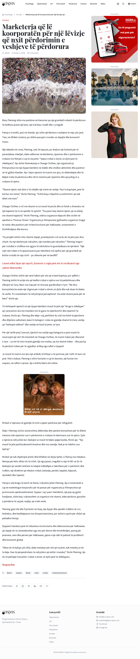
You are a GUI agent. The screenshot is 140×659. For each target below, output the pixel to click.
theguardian (8, 564)
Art (51, 3)
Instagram (101, 627)
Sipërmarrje (42, 3)
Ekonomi (93, 3)
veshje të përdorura (59, 573)
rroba (37, 573)
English (132, 4)
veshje (45, 573)
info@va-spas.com (105, 617)
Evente (84, 3)
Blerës (9, 573)
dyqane (19, 573)
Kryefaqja (29, 3)
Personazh (60, 3)
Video (103, 3)
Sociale (19, 14)
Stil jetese (73, 3)
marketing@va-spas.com (107, 620)
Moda (28, 573)
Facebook (101, 624)
